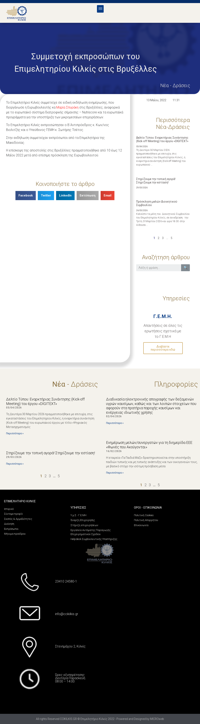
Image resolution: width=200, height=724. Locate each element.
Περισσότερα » (15, 433)
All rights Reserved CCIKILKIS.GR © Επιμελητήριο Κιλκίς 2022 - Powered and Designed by (93, 719)
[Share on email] (107, 195)
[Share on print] (88, 195)
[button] (100, 9)
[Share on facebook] (25, 195)
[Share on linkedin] (65, 195)
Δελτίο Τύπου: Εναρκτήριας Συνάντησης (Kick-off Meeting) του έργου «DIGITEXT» (162, 139)
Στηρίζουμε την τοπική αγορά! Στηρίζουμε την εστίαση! (155, 180)
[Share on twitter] (46, 195)
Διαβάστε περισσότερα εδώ (163, 348)
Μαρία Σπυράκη (67, 107)
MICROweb (157, 719)
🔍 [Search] (186, 268)
